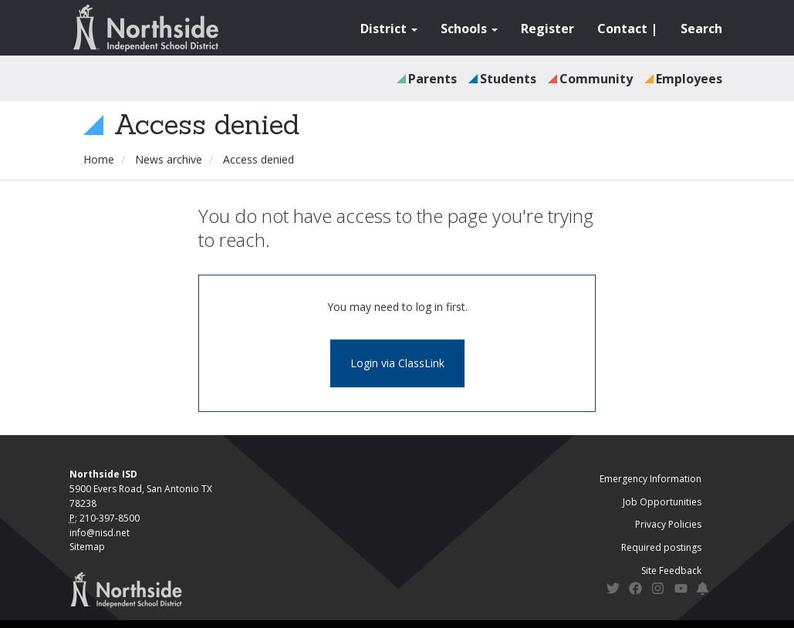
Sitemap (87, 546)
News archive (168, 159)
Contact (622, 28)
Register (547, 28)
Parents (432, 78)
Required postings (661, 547)
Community (596, 78)
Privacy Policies (668, 524)
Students (508, 78)
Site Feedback (671, 570)
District (388, 28)
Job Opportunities (662, 501)
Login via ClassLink (397, 363)
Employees (689, 78)
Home (98, 159)
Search (701, 28)
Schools (469, 28)
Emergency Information (650, 478)
